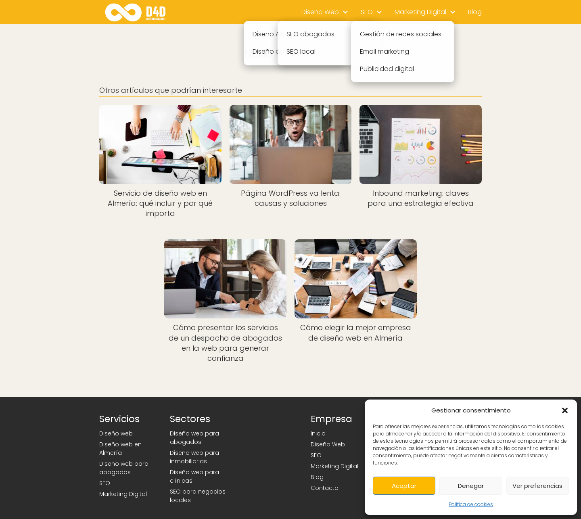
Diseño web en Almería (120, 448)
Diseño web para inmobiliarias (194, 457)
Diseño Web (320, 12)
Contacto (325, 488)
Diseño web (116, 433)
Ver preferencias (537, 485)
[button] (565, 410)
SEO (367, 12)
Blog (475, 12)
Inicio (318, 433)
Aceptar (404, 485)
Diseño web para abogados (123, 468)
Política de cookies (471, 504)
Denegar (471, 485)
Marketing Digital (420, 12)
